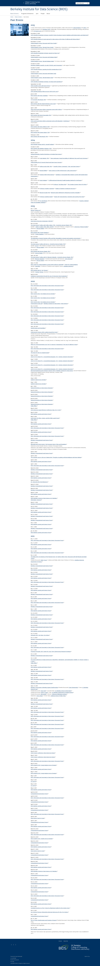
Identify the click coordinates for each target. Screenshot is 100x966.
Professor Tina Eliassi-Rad (60, 184)
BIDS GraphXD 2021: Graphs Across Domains (42, 838)
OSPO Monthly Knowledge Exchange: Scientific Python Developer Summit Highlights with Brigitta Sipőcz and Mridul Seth (60, 35)
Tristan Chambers (39, 234)
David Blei (38, 266)
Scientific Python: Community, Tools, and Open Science (66, 166)
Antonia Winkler (44, 170)
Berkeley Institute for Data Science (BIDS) (39, 9)
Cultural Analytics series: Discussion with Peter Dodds (44, 43)
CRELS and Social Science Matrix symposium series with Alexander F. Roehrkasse (50, 121)
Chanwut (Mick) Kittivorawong (47, 174)
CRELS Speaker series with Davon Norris (41, 85)
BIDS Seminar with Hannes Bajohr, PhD (40, 132)
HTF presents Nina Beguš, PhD (39, 99)
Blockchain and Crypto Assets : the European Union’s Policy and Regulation (49, 444)
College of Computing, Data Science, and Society (32, 2)
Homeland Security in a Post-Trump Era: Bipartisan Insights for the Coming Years (50, 908)
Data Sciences (64, 303)
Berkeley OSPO (46, 29)
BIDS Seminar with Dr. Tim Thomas (39, 270)
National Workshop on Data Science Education (42, 388)
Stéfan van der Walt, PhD (46, 166)
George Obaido (40, 228)
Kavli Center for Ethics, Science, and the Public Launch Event (45, 418)
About (48, 13)
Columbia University (68, 266)
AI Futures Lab (37, 31)
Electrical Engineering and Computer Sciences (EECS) (43, 370)
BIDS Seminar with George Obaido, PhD (41, 251)
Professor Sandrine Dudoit (46, 196)
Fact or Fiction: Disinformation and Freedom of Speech (44, 920)
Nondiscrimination (14, 959)
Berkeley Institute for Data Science (52, 303)
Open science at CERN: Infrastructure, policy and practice (63, 170)
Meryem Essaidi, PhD (45, 192)
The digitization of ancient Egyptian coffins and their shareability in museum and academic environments (56, 238)
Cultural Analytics (77, 27)
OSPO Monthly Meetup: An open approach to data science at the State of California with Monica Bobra (55, 39)
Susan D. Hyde (44, 692)
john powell (44, 694)
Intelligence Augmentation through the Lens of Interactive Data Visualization (49, 276)
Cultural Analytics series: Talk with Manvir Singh (42, 77)
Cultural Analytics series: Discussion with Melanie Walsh (44, 57)
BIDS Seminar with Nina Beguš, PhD (40, 136)
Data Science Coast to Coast (38, 818)
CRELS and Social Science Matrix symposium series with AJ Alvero (47, 109)
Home (11, 17)
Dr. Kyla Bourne (43, 200)
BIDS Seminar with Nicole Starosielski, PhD (41, 115)
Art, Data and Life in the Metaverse (39, 482)
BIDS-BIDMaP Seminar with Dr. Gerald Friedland (43, 144)
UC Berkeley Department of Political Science (63, 692)
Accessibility (13, 958)
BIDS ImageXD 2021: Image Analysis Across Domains (44, 765)
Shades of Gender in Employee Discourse (65, 188)
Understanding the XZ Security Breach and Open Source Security (46, 162)
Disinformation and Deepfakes (38, 328)
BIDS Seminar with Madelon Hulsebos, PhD (41, 148)
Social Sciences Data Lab (37, 303)
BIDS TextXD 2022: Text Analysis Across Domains (43, 293)
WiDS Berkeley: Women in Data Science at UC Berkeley (44, 498)
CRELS (84, 27)
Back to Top (87, 956)
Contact (60, 941)
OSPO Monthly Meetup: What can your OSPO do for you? (45, 91)
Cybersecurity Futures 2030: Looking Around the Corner (44, 332)
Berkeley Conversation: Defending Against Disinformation (45, 687)
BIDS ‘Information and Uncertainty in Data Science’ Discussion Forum (47, 285)
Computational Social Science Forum (40, 793)
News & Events (14, 13)
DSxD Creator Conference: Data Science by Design (43, 753)
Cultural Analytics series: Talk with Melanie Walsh (43, 61)
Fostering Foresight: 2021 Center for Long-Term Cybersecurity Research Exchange (51, 651)
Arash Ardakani (44, 180)
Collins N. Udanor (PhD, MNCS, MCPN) (44, 226)
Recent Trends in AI (36, 210)
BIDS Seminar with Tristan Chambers (40, 232)
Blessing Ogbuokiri (40, 258)
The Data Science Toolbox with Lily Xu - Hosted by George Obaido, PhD (48, 244)
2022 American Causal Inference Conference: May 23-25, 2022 (46, 410)
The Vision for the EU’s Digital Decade (40, 352)
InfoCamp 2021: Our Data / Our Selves (40, 635)
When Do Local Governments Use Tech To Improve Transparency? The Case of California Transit (54, 344)
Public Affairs (34, 406)
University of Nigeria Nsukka (81, 226)
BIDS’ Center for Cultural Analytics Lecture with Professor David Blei (47, 264)
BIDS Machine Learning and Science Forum (41, 414)
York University (69, 258)
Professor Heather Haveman (47, 188)
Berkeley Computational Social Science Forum (42, 440)
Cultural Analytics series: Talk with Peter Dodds (42, 47)
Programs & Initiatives (27, 13)
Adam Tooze (44, 560)
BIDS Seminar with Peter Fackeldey (39, 95)
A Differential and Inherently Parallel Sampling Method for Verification (65, 180)
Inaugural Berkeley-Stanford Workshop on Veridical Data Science (46, 154)
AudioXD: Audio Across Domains (39, 379)
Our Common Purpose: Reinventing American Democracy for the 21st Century (50, 912)
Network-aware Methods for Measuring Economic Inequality (65, 192)
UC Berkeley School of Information (63, 690)
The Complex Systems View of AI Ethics (77, 184)
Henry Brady (39, 695)
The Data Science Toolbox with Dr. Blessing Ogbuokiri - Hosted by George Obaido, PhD (52, 257)
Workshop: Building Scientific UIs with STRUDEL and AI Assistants (47, 65)
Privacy (12, 961)
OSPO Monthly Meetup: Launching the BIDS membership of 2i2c (46, 69)
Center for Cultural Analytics (71, 264)
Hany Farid (44, 690)
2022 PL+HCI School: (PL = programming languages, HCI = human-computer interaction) (52, 356)
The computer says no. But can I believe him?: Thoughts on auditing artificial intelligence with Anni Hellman (56, 457)
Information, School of (36, 500)
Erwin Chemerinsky (74, 687)
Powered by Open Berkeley (16, 956)
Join (37, 13)
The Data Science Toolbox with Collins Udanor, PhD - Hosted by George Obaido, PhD (51, 225)
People (43, 13)
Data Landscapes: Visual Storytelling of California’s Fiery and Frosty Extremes (69, 158)
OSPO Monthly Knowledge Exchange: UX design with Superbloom (47, 81)
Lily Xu (37, 245)
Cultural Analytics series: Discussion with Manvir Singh (43, 73)
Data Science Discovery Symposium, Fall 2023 (42, 221)
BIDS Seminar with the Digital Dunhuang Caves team (43, 103)
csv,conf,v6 (34, 781)
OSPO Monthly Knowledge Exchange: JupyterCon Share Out (45, 53)
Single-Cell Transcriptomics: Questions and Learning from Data (69, 196)
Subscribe (65, 941)
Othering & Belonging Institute (60, 694)
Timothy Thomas (39, 272)
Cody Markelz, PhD (45, 158)
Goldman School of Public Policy (58, 695)
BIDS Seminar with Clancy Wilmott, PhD (40, 126)
